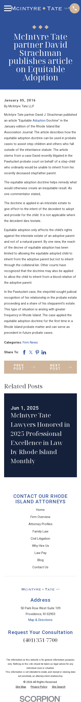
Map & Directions (40, 620)
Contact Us (40, 567)
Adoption (39, 120)
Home (40, 510)
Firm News (30, 342)
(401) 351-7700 (40, 639)
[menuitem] (21, 686)
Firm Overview (40, 517)
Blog (40, 560)
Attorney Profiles (40, 524)
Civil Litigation (40, 539)
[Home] (40, 8)
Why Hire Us (40, 546)
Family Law (40, 531)
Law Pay (40, 553)
